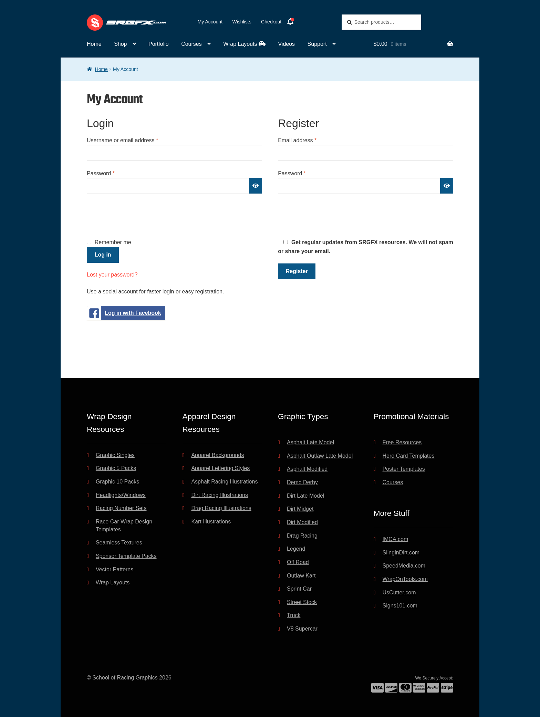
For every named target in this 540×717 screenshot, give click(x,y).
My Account (210, 21)
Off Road (298, 562)
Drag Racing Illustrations (221, 508)
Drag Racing (302, 536)
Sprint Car (299, 589)
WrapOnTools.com (405, 579)
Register (297, 271)
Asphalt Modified (307, 469)
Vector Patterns (114, 569)
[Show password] (255, 186)
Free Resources (402, 442)
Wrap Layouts (244, 44)
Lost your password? (112, 275)
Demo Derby (302, 482)
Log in (103, 255)
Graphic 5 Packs (116, 468)
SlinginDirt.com (401, 552)
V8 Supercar (302, 629)
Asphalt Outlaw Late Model (320, 456)
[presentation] (139, 215)
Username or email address (133, 139)
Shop (120, 44)
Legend (296, 549)
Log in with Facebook (124, 313)
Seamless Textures (119, 542)
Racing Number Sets (121, 508)
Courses (191, 44)
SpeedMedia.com (404, 566)
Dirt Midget (300, 509)
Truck (293, 615)
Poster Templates (404, 469)
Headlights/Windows (121, 495)
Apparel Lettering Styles (220, 468)
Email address (308, 139)
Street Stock (302, 602)
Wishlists (241, 21)
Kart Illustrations (211, 521)
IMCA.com (395, 539)
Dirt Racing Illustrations (219, 495)
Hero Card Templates (409, 456)
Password (112, 172)
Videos (286, 44)
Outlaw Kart (301, 576)
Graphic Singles (115, 455)
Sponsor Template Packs (126, 556)
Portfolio (158, 44)
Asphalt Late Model (310, 442)
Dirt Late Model (305, 496)
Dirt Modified (302, 522)
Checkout (271, 21)
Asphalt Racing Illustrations (224, 482)
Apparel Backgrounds (217, 455)
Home (94, 44)
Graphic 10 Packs (117, 482)
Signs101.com (400, 606)
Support (317, 44)
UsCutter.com (399, 592)
